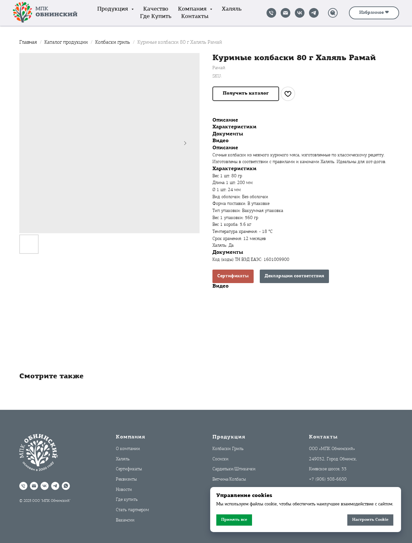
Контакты (195, 17)
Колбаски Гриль (228, 448)
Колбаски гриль (113, 42)
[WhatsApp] (66, 486)
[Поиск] (333, 13)
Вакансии (125, 520)
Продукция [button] (113, 9)
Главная (28, 42)
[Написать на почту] (285, 13)
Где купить (156, 17)
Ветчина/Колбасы (229, 479)
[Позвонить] (271, 13)
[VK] (299, 13)
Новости (124, 489)
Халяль (232, 9)
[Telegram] (314, 13)
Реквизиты (126, 479)
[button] (245, 94)
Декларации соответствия (294, 276)
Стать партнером (132, 510)
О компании (128, 448)
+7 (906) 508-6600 (328, 479)
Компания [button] (193, 9)
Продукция (228, 437)
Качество (155, 9)
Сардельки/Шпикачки (234, 469)
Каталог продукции (66, 42)
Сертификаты (233, 276)
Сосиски (220, 459)
